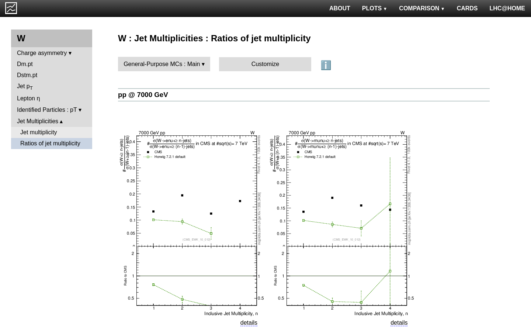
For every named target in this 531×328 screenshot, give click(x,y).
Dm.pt (25, 64)
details (248, 323)
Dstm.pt (27, 75)
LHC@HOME (507, 8)
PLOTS (375, 8)
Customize (265, 64)
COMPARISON (422, 8)
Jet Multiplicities (37, 121)
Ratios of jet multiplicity (50, 143)
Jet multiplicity (38, 132)
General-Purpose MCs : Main (162, 64)
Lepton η (28, 98)
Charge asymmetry (42, 53)
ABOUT (339, 8)
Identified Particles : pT (47, 110)
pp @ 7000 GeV (143, 95)
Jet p (25, 87)
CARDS (467, 8)
